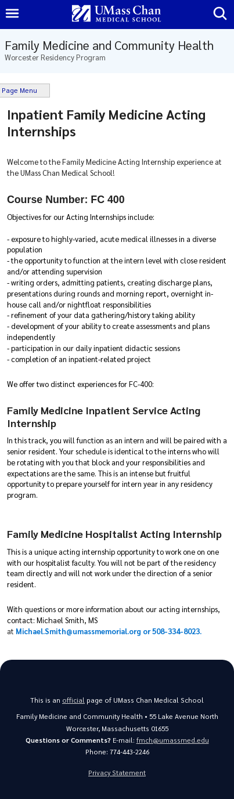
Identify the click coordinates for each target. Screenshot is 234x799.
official (73, 700)
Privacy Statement (117, 772)
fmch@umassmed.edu (172, 740)
